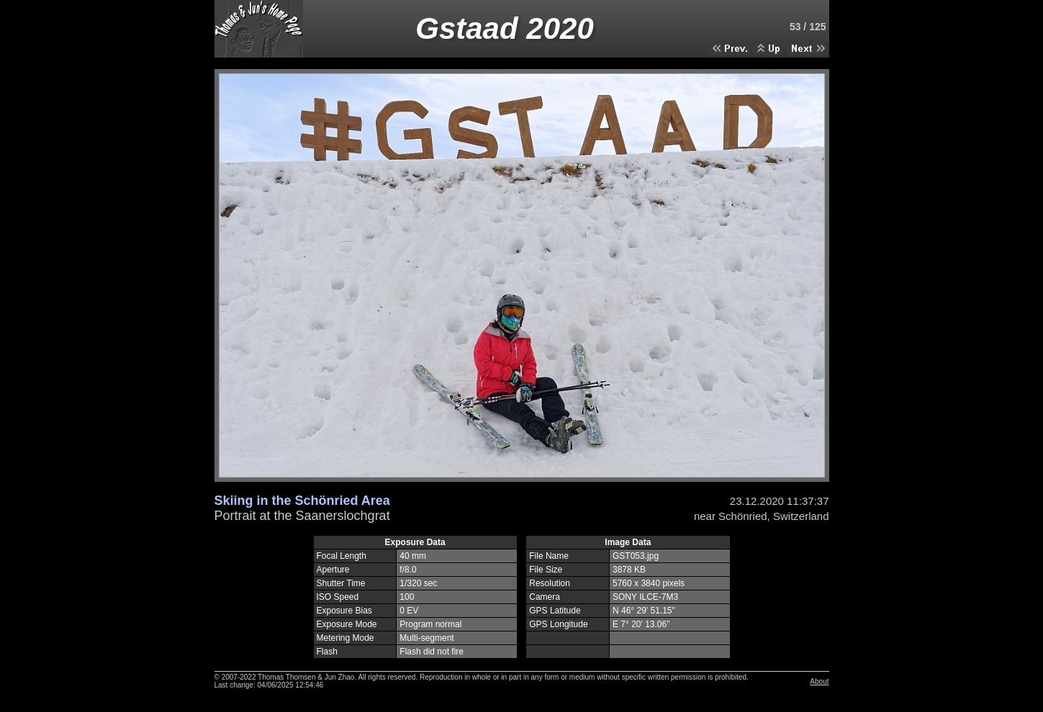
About (819, 681)
